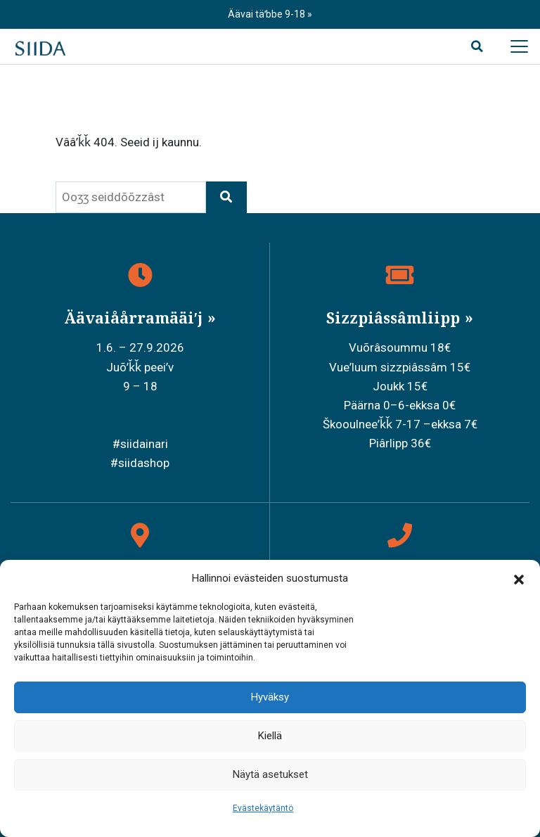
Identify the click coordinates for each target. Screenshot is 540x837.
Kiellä (270, 735)
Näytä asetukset (270, 774)
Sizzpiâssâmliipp (394, 318)
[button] (519, 579)
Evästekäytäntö (263, 808)
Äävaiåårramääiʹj (135, 318)
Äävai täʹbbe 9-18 (267, 14)
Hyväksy (270, 697)
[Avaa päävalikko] (519, 46)
